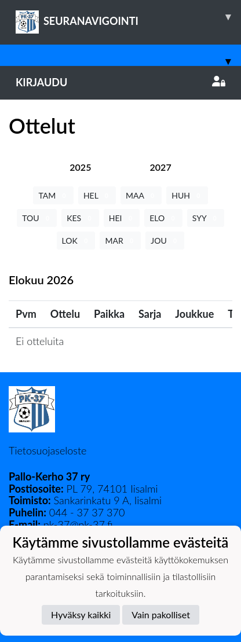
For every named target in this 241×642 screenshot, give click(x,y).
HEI (121, 218)
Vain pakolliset (161, 614)
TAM (53, 195)
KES (80, 218)
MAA (141, 195)
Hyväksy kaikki (81, 614)
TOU (37, 218)
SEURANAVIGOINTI (128, 17)
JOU (165, 240)
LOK (76, 240)
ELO (163, 218)
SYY (205, 218)
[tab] (80, 167)
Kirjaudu (120, 82)
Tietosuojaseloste (47, 450)
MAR (120, 240)
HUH (186, 195)
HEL (97, 195)
